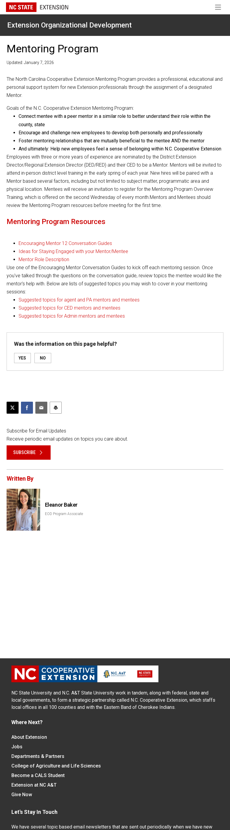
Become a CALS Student (38, 775)
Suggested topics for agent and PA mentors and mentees (79, 300)
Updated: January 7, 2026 (30, 62)
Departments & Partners (37, 756)
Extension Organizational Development (69, 25)
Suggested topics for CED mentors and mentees (69, 308)
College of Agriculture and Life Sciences (56, 766)
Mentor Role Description (44, 259)
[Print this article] (56, 408)
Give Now (21, 794)
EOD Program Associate (64, 514)
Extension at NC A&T (34, 785)
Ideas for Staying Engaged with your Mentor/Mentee (73, 251)
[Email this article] (41, 408)
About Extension (29, 737)
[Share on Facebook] (27, 408)
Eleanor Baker (61, 505)
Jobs (16, 747)
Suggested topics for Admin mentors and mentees (72, 316)
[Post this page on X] (13, 408)
